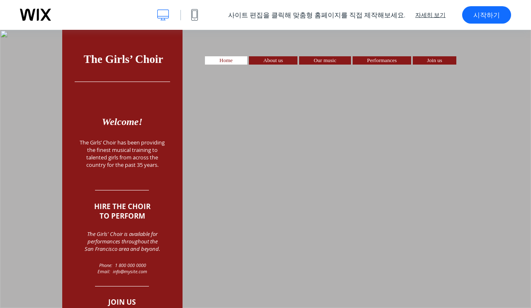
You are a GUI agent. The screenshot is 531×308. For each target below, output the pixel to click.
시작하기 (486, 15)
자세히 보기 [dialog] (430, 15)
